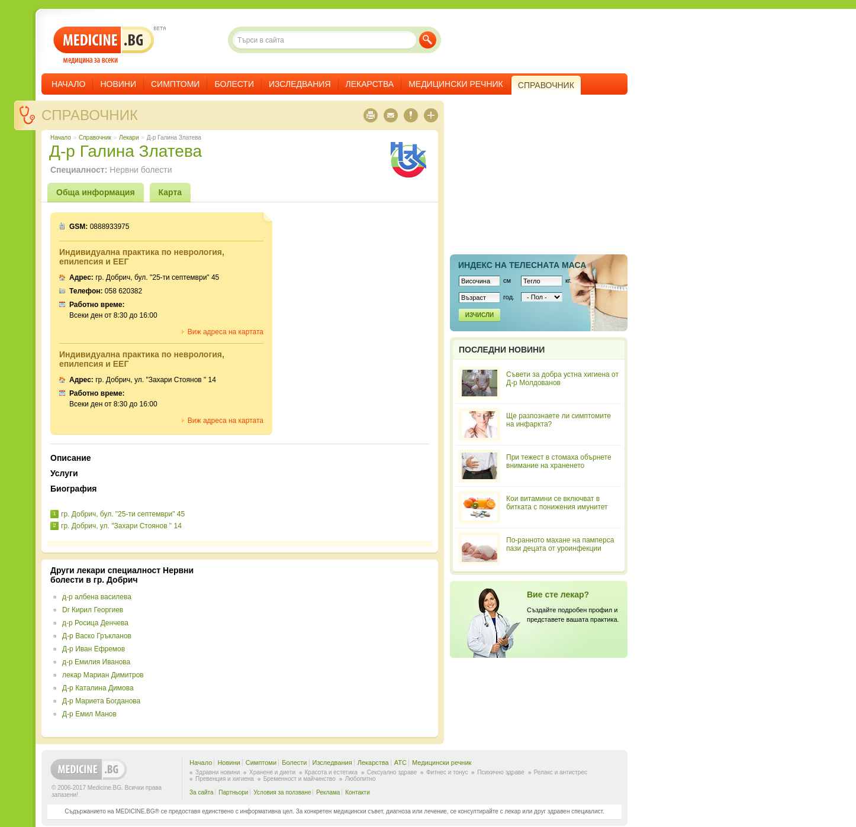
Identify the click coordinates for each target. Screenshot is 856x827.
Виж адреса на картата (225, 332)
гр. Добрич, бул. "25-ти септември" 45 (123, 514)
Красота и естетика (331, 772)
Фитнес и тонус (447, 772)
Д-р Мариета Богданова (101, 701)
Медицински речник (455, 84)
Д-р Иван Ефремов (93, 649)
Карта (170, 192)
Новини (118, 84)
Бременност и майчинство (299, 779)
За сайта (201, 792)
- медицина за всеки (104, 45)
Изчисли (479, 315)
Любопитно (360, 779)
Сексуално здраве (392, 772)
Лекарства (370, 84)
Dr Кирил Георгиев (92, 610)
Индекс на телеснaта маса (522, 265)
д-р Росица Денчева (95, 623)
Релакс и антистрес (560, 772)
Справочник (89, 115)
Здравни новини (217, 772)
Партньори (233, 792)
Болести (234, 84)
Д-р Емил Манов (89, 714)
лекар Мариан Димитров (103, 675)
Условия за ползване (282, 792)
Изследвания (300, 84)
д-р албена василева (96, 597)
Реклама (328, 792)
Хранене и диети (272, 772)
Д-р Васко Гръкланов (96, 636)
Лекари (129, 137)
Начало (68, 84)
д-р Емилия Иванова (96, 662)
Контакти (357, 792)
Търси (427, 40)
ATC (400, 762)
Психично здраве (500, 772)
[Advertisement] (332, 648)
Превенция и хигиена (224, 779)
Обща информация (95, 192)
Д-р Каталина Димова (98, 688)
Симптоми (175, 84)
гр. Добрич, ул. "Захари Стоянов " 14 (121, 526)
